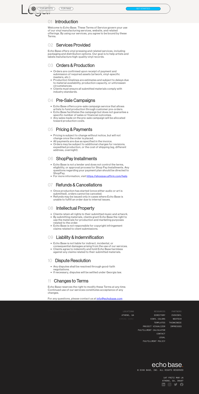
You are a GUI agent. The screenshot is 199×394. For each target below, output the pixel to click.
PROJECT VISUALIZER (154, 326)
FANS (66, 8)
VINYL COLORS (157, 319)
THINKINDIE (175, 323)
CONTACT (161, 334)
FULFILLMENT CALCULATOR (151, 330)
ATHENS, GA (128, 315)
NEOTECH (177, 319)
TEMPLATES (159, 323)
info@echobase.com (109, 298)
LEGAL (162, 337)
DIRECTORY (159, 315)
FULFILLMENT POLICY (154, 341)
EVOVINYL (177, 315)
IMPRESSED (176, 326)
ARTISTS (46, 8)
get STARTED (143, 8)
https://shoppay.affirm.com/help (107, 176)
